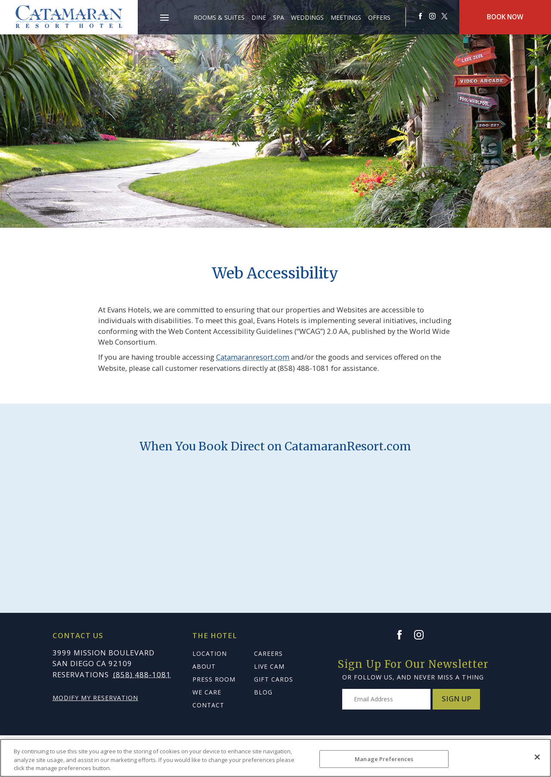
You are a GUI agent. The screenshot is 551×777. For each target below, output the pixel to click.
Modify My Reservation (95, 698)
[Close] (537, 756)
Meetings (346, 17)
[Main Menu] (164, 19)
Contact (208, 705)
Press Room (213, 679)
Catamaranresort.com (252, 357)
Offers (379, 17)
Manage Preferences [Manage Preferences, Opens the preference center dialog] (384, 758)
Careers (268, 653)
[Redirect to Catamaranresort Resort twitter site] (445, 16)
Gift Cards (273, 679)
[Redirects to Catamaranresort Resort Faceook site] (420, 16)
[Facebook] (403, 634)
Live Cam (269, 666)
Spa (278, 17)
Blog (263, 692)
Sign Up (456, 699)
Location (209, 653)
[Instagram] (422, 634)
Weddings (307, 17)
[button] (164, 12)
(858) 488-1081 (142, 674)
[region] (275, 758)
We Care (206, 692)
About (204, 666)
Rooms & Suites (219, 17)
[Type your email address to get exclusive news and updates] (386, 699)
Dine (258, 17)
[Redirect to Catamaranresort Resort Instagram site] (432, 16)
